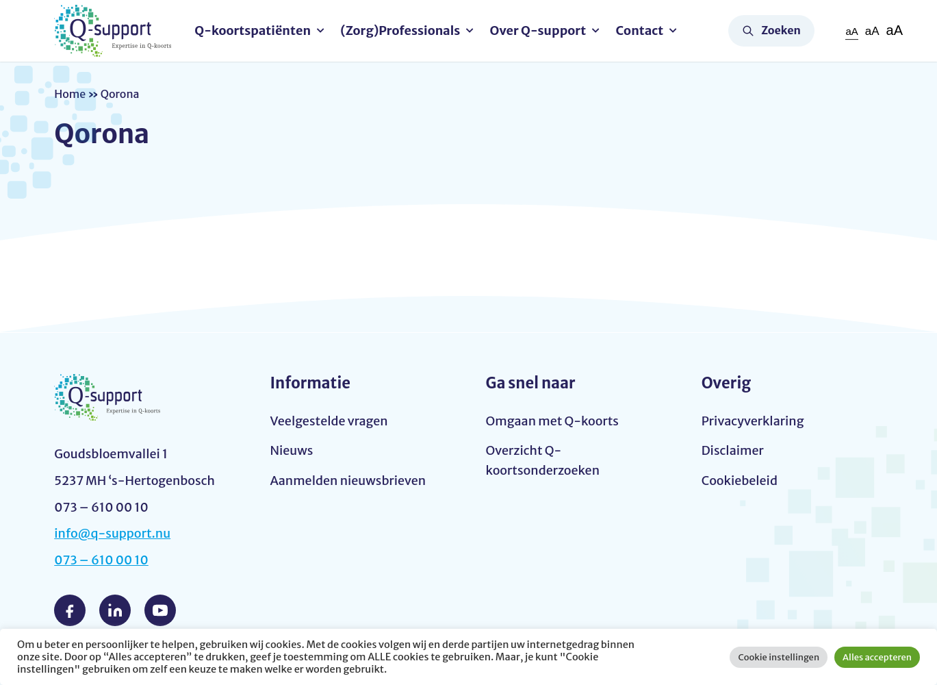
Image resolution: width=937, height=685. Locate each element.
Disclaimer (733, 450)
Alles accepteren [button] (877, 657)
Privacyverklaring (753, 421)
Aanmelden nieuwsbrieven (348, 480)
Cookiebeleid (740, 480)
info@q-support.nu (112, 533)
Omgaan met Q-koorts (552, 421)
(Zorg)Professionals (400, 30)
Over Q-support (538, 30)
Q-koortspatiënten (252, 30)
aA (851, 31)
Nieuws (291, 450)
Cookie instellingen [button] (778, 657)
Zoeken (781, 30)
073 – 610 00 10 (101, 560)
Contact (640, 30)
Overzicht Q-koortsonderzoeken (543, 460)
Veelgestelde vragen (328, 421)
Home (70, 94)
